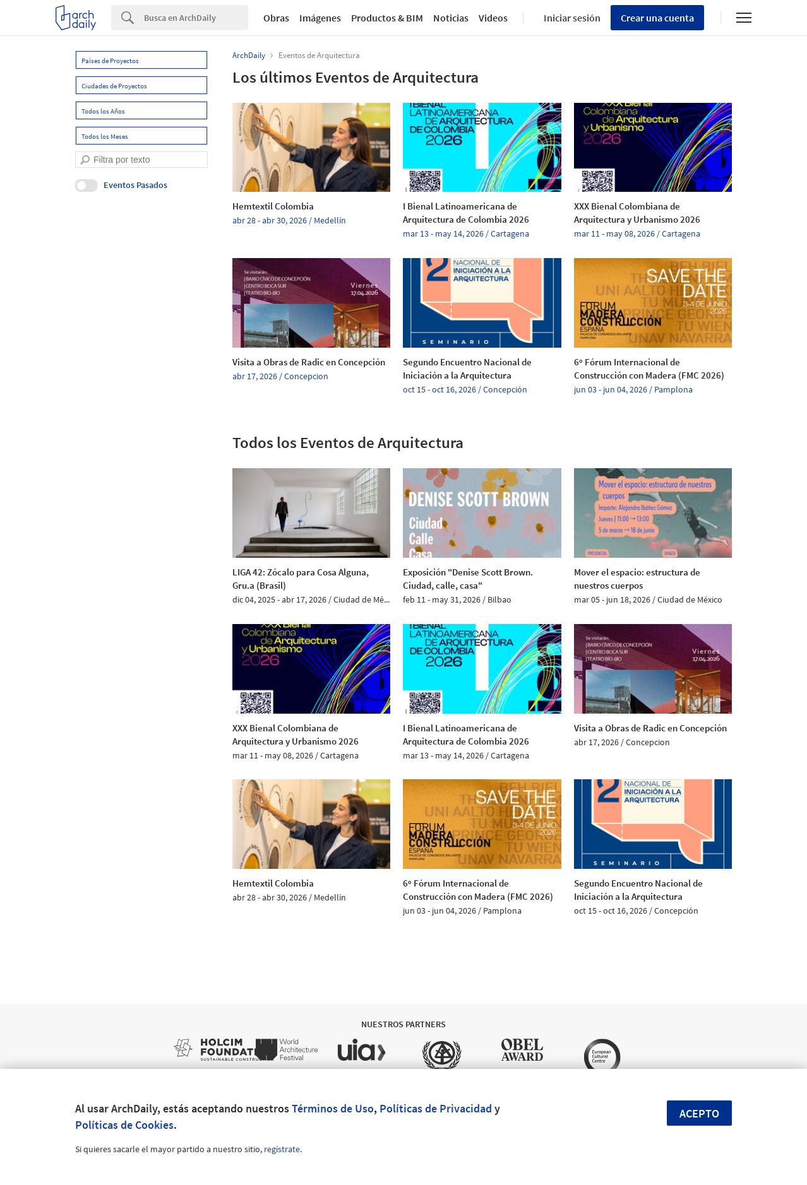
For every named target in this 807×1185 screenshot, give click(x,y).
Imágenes (320, 18)
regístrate (282, 1149)
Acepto (699, 1113)
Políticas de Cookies (124, 1124)
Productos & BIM (387, 18)
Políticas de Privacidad (436, 1108)
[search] (85, 160)
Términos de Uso (333, 1108)
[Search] (196, 17)
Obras (276, 18)
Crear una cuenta (657, 17)
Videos (493, 18)
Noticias (451, 18)
